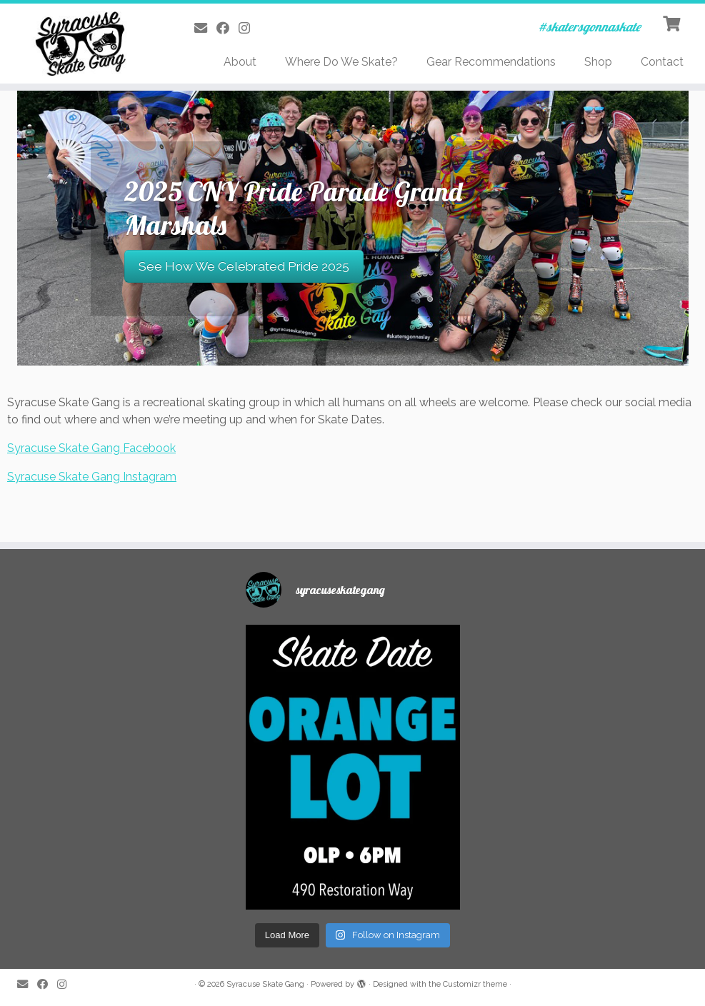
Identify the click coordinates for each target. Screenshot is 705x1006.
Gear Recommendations (491, 62)
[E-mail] (205, 28)
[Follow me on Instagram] (249, 28)
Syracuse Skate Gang (265, 984)
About (240, 62)
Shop (598, 62)
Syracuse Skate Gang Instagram (91, 476)
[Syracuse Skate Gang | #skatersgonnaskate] (82, 43)
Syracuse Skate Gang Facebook (91, 448)
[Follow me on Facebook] (227, 28)
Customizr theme (475, 984)
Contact (662, 62)
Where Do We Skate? (341, 62)
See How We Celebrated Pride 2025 (244, 266)
